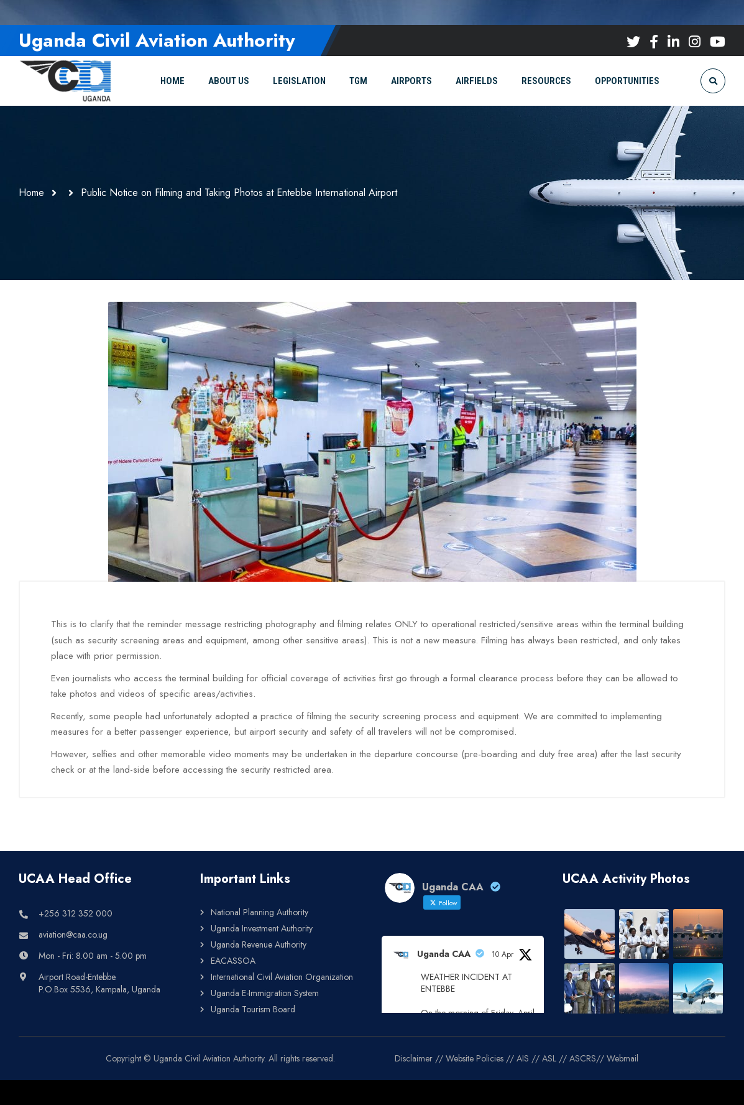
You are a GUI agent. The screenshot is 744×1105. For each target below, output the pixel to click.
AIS (523, 1058)
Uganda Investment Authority (262, 928)
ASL (549, 1058)
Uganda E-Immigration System (265, 993)
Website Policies (474, 1058)
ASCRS (582, 1058)
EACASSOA (233, 960)
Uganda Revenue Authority (258, 944)
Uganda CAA (444, 954)
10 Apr (502, 954)
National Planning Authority (259, 912)
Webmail (622, 1058)
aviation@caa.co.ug (73, 934)
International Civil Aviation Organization (282, 977)
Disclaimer (414, 1058)
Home (31, 192)
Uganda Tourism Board (253, 1009)
